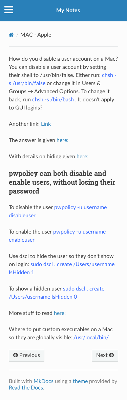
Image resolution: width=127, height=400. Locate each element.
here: (62, 140)
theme (80, 381)
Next (105, 355)
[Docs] (11, 35)
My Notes (68, 10)
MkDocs (44, 381)
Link (46, 124)
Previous (26, 355)
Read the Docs (26, 388)
